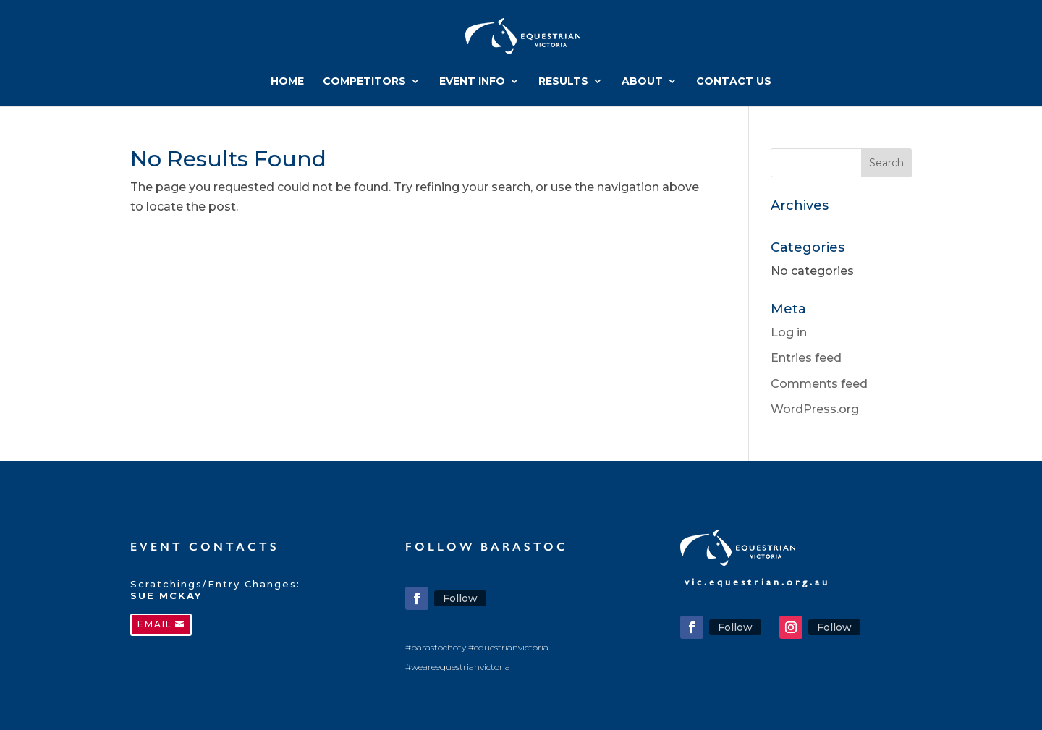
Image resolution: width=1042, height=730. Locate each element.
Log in (789, 332)
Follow (460, 598)
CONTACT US (733, 82)
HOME (287, 82)
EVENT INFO (472, 82)
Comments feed (819, 384)
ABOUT (642, 82)
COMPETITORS (364, 82)
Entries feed (806, 358)
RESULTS (563, 82)
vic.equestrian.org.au (757, 581)
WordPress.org (815, 409)
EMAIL (154, 624)
